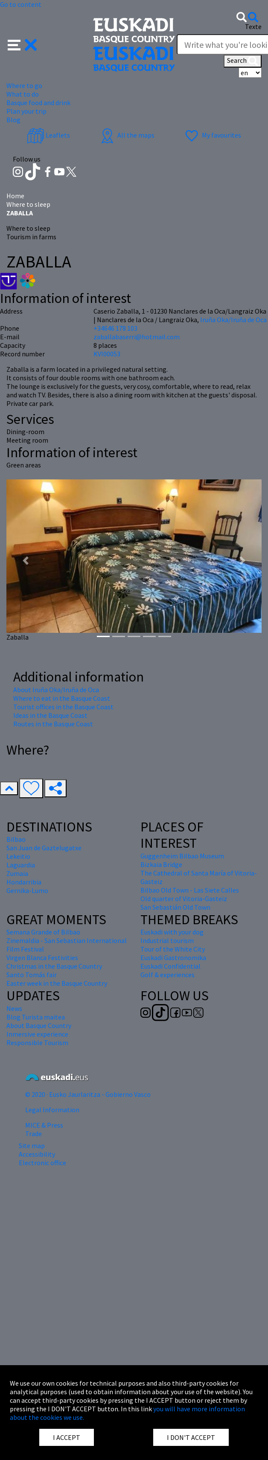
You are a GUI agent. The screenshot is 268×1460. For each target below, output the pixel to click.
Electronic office (42, 1162)
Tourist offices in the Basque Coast (63, 706)
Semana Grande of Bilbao (43, 932)
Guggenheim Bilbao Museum (182, 856)
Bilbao (16, 839)
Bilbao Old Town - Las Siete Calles (189, 890)
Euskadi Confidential (170, 966)
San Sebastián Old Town (175, 907)
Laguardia (20, 865)
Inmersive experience (37, 1034)
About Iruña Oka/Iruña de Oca (56, 689)
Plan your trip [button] (26, 111)
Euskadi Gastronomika (173, 957)
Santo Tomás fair (31, 974)
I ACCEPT (66, 1437)
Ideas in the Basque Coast (50, 715)
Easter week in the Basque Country (56, 983)
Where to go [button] (24, 85)
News (14, 1008)
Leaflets (48, 135)
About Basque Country (38, 1025)
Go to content (20, 4)
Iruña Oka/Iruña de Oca (233, 319)
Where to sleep (28, 204)
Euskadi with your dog (172, 932)
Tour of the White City (172, 949)
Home (15, 195)
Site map (32, 1145)
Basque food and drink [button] (38, 102)
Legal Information (52, 1109)
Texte (253, 26)
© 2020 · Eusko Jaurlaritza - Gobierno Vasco (88, 1094)
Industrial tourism (167, 940)
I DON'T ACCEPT (191, 1437)
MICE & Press (44, 1125)
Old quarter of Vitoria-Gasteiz (183, 898)
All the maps (126, 135)
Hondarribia (23, 882)
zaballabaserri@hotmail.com (136, 336)
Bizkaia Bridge (161, 864)
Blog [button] (13, 119)
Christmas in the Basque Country (54, 966)
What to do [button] (22, 94)
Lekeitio (18, 856)
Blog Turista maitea (35, 1017)
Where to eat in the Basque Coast (61, 698)
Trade (33, 1133)
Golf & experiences (167, 974)
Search (242, 61)
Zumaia (17, 873)
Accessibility (37, 1154)
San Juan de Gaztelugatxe (44, 847)
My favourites (212, 135)
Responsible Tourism (37, 1042)
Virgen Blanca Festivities (42, 957)
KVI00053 (106, 354)
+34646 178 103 (115, 328)
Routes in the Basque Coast (53, 724)
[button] (22, 44)
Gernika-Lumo (27, 890)
